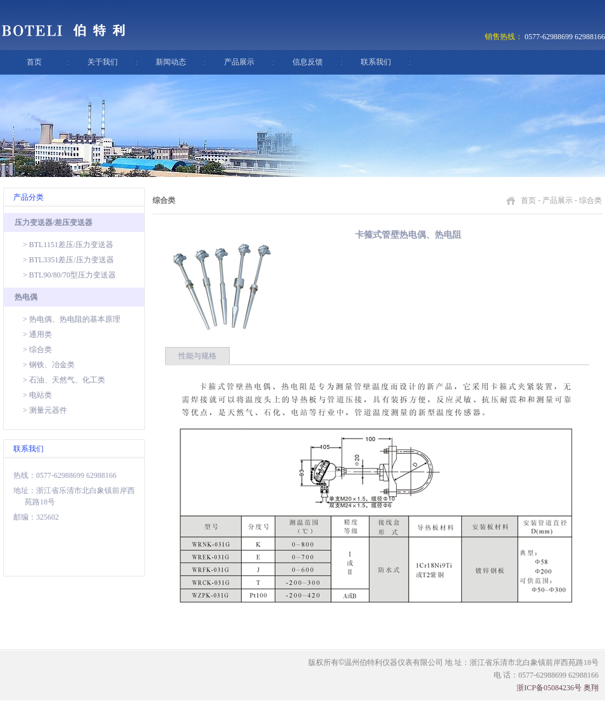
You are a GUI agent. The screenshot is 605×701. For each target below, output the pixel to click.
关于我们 (102, 62)
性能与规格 (197, 355)
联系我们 (376, 62)
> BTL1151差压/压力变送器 (68, 244)
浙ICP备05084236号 (549, 687)
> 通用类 (37, 334)
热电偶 (26, 297)
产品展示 (239, 62)
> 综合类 (37, 349)
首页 (34, 62)
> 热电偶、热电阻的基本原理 (71, 319)
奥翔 (591, 687)
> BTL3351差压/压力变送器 (68, 259)
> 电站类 (37, 395)
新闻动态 (171, 62)
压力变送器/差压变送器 (53, 222)
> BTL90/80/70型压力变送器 (69, 275)
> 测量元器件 (45, 410)
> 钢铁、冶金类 (49, 364)
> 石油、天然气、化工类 (64, 379)
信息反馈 (307, 62)
